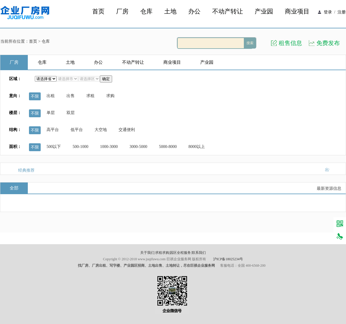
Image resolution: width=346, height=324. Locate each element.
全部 (14, 188)
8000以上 (197, 146)
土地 (170, 11)
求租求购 (162, 253)
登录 (328, 12)
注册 (342, 12)
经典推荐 (26, 170)
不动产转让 (227, 11)
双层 (70, 113)
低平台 (77, 129)
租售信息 (290, 43)
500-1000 (80, 146)
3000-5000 (138, 146)
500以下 (54, 146)
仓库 (146, 11)
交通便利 (127, 129)
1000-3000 (109, 146)
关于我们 (147, 253)
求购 (110, 96)
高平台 (53, 129)
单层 (51, 113)
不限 (35, 96)
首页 (98, 11)
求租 (90, 96)
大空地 (101, 129)
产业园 (264, 11)
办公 (194, 11)
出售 (70, 96)
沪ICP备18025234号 (228, 259)
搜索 (249, 43)
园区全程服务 (180, 253)
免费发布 (328, 43)
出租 (51, 96)
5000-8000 (168, 146)
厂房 (122, 11)
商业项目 (297, 11)
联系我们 (199, 253)
